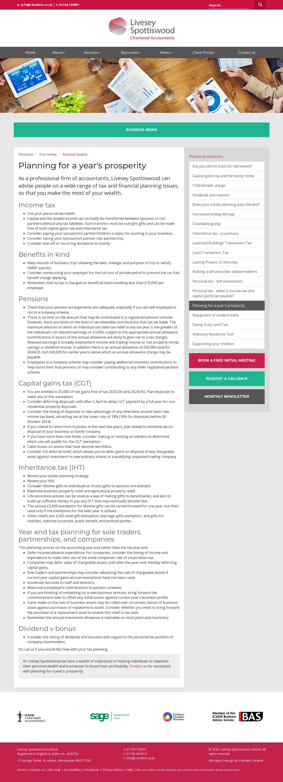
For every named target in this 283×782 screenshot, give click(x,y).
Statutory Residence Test (213, 334)
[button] (227, 378)
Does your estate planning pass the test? (226, 204)
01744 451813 (136, 754)
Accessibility (72, 770)
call (27, 649)
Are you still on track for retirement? (222, 166)
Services (91, 52)
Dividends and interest (211, 195)
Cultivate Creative (251, 760)
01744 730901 (69, 5)
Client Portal (204, 52)
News (165, 52)
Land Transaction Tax (210, 252)
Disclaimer (91, 770)
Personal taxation (75, 154)
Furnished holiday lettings (214, 214)
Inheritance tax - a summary (215, 233)
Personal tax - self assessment (217, 281)
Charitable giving (206, 223)
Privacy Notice (113, 770)
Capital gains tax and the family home (223, 175)
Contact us (246, 52)
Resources (130, 52)
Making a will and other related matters (225, 271)
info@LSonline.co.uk (36, 5)
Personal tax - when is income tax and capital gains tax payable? (223, 293)
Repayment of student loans (216, 315)
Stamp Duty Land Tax (210, 324)
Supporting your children (213, 343)
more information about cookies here (216, 770)
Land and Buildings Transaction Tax (222, 243)
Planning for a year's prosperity (219, 305)
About (58, 52)
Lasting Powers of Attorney (215, 262)
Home (30, 52)
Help (130, 770)
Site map (54, 770)
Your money (48, 154)
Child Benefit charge (209, 185)
